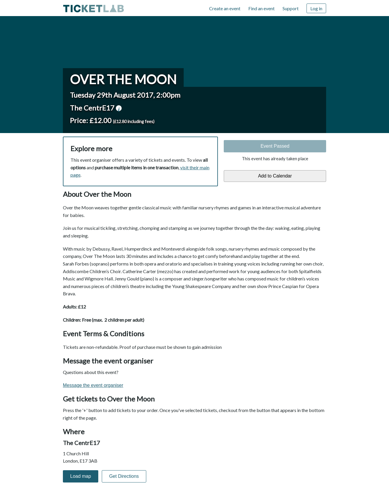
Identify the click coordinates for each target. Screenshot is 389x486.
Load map (80, 476)
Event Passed (275, 146)
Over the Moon (123, 79)
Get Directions (124, 476)
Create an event (224, 8)
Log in (316, 8)
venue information (119, 108)
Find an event (261, 8)
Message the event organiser (93, 385)
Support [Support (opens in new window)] (291, 8)
